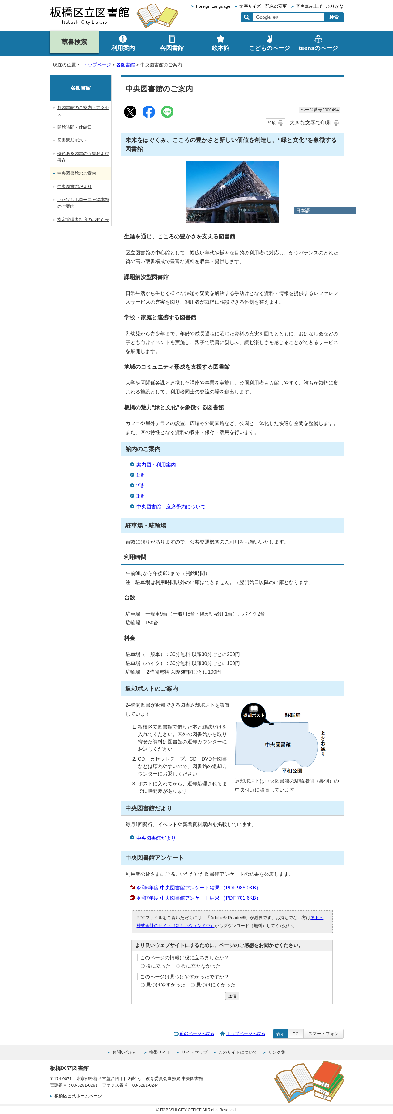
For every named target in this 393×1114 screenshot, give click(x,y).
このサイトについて (237, 1052)
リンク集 (276, 1052)
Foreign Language (213, 6)
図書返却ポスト (72, 140)
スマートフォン (323, 1034)
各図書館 (125, 64)
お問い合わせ (125, 1052)
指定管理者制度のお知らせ (83, 219)
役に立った (158, 966)
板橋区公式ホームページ (78, 1096)
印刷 (271, 122)
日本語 (303, 210)
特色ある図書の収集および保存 (83, 157)
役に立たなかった (201, 966)
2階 (140, 485)
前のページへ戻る (197, 1033)
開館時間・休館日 (74, 127)
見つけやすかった (166, 984)
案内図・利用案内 (156, 464)
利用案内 (123, 48)
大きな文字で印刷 (310, 123)
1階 (140, 475)
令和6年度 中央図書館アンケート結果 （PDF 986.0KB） (198, 887)
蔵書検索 (74, 41)
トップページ (97, 64)
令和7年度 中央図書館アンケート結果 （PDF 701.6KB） (198, 898)
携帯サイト (160, 1052)
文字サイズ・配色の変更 (263, 6)
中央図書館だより (156, 838)
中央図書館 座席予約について (171, 506)
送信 (232, 996)
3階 (140, 496)
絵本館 (220, 48)
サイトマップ (194, 1052)
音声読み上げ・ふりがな (320, 6)
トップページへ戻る (245, 1033)
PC (296, 1034)
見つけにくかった (216, 984)
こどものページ (269, 48)
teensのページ (318, 48)
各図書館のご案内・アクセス (83, 111)
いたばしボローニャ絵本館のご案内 (83, 203)
